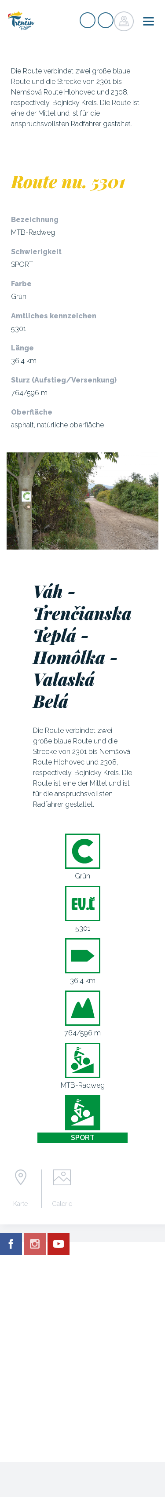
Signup (87, 20)
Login (106, 20)
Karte (20, 1203)
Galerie (62, 1203)
